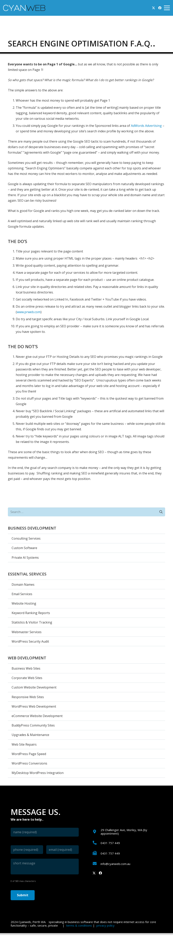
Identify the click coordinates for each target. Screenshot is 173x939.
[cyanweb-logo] (24, 8)
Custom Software (24, 548)
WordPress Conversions (29, 763)
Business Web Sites (26, 668)
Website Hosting (24, 603)
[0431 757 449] (97, 843)
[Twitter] (153, 7)
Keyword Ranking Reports (31, 613)
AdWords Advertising (146, 125)
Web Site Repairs (24, 744)
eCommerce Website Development (37, 716)
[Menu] (166, 8)
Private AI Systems (25, 557)
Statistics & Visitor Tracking (32, 622)
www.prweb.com (29, 312)
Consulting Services (26, 538)
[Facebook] (159, 7)
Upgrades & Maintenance (30, 735)
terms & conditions (79, 925)
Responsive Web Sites (28, 697)
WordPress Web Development (34, 706)
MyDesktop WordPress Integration (38, 773)
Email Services (22, 594)
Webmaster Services (27, 632)
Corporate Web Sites (27, 678)
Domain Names (23, 584)
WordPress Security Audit (30, 641)
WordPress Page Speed (29, 754)
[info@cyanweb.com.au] (97, 864)
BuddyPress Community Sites (33, 725)
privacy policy (105, 925)
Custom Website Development (34, 687)
